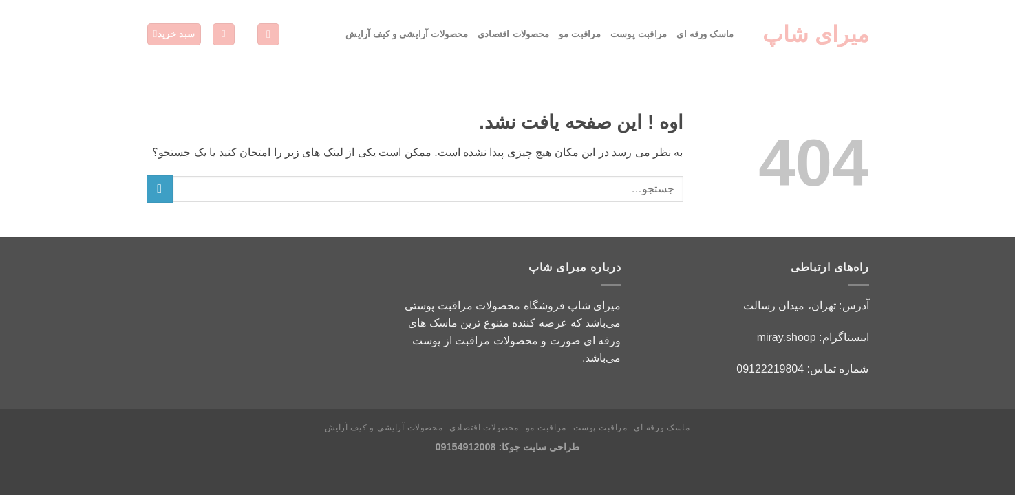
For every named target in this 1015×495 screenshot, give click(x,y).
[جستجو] (268, 34)
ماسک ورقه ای (705, 34)
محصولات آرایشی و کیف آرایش (406, 34)
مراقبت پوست (638, 34)
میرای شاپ (815, 34)
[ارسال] (160, 188)
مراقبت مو (580, 34)
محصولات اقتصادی (513, 34)
